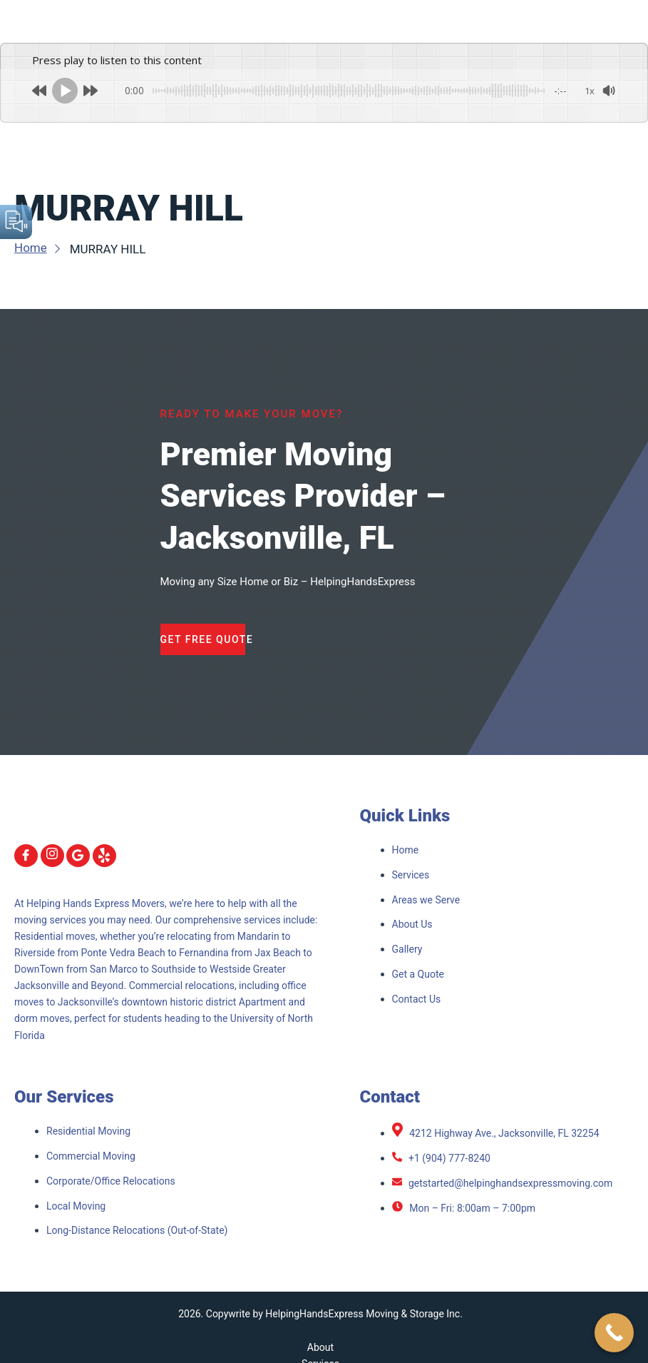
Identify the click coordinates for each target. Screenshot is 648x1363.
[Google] (78, 855)
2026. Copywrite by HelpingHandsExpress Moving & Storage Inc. (320, 1313)
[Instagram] (52, 855)
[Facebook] (26, 855)
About (320, 1347)
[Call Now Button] (614, 1332)
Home (38, 247)
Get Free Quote (203, 639)
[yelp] (104, 855)
